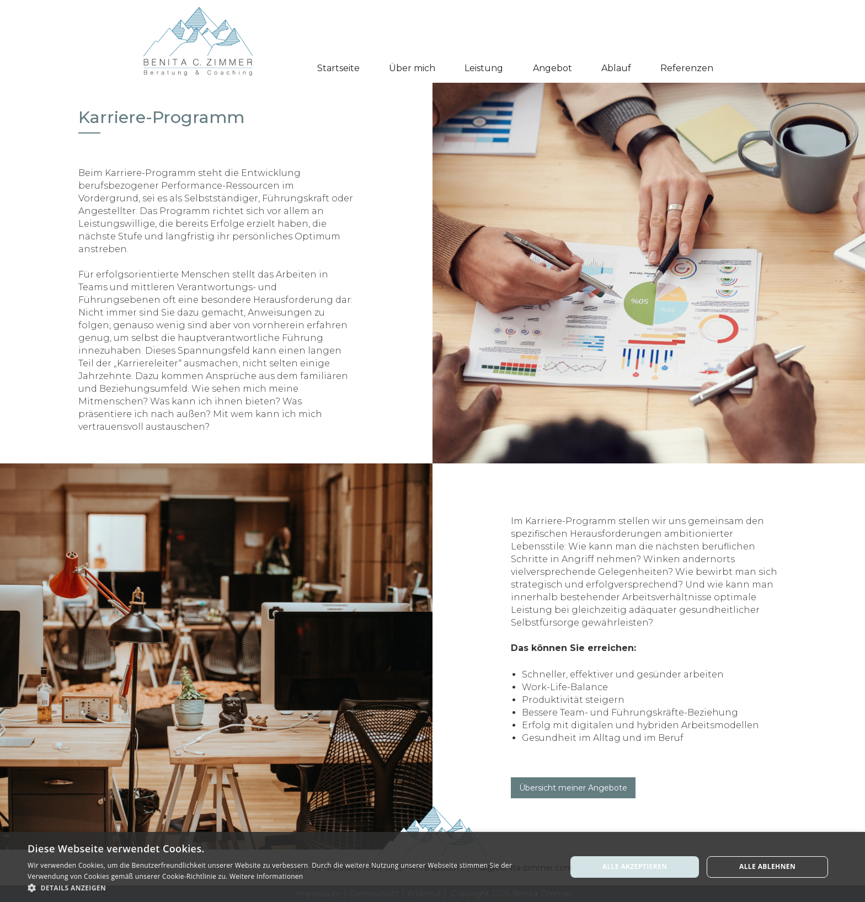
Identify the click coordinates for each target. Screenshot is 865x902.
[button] (484, 68)
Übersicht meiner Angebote (573, 788)
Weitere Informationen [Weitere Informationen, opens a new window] (266, 876)
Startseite (338, 68)
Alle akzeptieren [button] (635, 866)
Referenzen (686, 68)
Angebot (552, 68)
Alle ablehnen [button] (767, 866)
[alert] (432, 867)
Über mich (412, 68)
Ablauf (616, 68)
